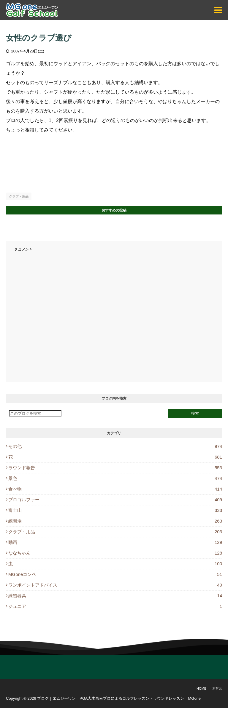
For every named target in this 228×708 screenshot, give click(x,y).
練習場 (115, 520)
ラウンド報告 (115, 467)
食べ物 (115, 488)
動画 (115, 542)
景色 (115, 478)
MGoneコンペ (115, 574)
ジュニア (115, 606)
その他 (115, 446)
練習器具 (115, 595)
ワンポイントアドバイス (115, 584)
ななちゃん (115, 552)
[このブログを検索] (35, 413)
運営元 (217, 688)
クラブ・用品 (18, 196)
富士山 (115, 510)
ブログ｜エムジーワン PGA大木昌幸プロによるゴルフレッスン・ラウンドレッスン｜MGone (119, 698)
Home (201, 688)
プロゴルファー (115, 499)
